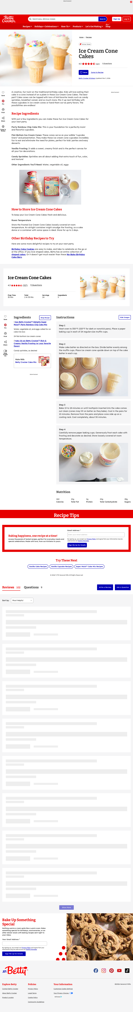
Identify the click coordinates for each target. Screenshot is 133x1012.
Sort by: (5, 600)
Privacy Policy (33, 989)
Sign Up (116, 19)
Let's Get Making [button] (93, 26)
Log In (126, 19)
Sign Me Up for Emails (77, 545)
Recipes (89, 37)
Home (81, 37)
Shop (108, 26)
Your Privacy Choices (63, 993)
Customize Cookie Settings (63, 989)
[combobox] (63, 19)
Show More (66, 907)
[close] (131, 2)
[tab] (11, 587)
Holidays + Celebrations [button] (45, 26)
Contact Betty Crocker (10, 989)
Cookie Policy (33, 997)
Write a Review (105, 587)
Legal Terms (32, 993)
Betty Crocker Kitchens (87, 78)
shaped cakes (19, 254)
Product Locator (8, 997)
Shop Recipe (45, 318)
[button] (3, 102)
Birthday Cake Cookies (23, 249)
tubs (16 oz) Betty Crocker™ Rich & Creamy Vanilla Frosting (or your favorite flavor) (32, 343)
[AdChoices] (58, 997)
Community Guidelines (36, 1002)
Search (103, 19)
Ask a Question (123, 587)
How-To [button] (65, 26)
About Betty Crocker (9, 993)
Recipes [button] (26, 26)
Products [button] (77, 26)
